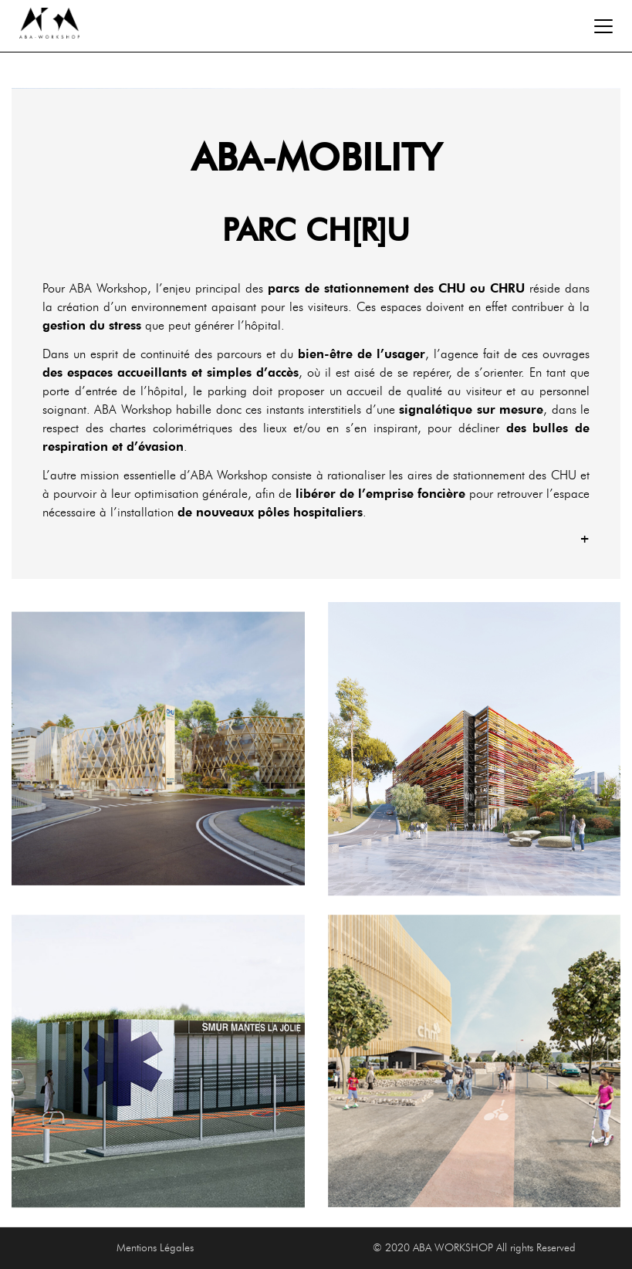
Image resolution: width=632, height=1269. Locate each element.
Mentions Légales (155, 1247)
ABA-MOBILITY (316, 157)
